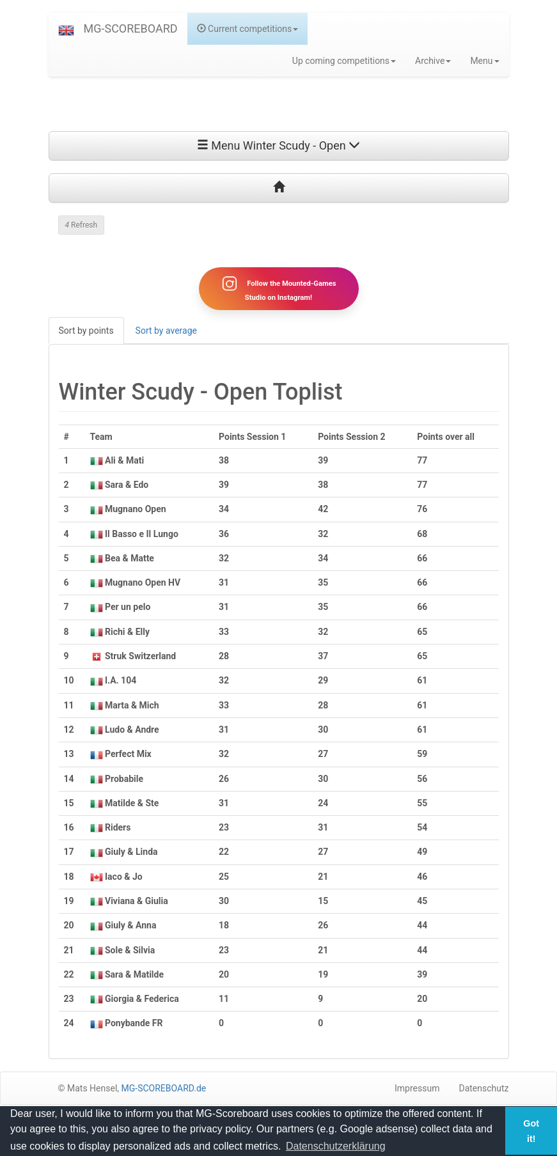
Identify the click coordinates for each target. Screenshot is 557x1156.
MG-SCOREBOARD (131, 28)
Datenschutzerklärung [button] (336, 1146)
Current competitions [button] (248, 29)
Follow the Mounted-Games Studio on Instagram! (278, 288)
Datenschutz (483, 1088)
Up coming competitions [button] (344, 61)
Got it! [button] (531, 1131)
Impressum (417, 1088)
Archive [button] (433, 61)
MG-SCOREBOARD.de (164, 1088)
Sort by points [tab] (86, 330)
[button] (66, 29)
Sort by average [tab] (166, 330)
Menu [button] (484, 61)
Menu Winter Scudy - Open (278, 145)
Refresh (81, 225)
